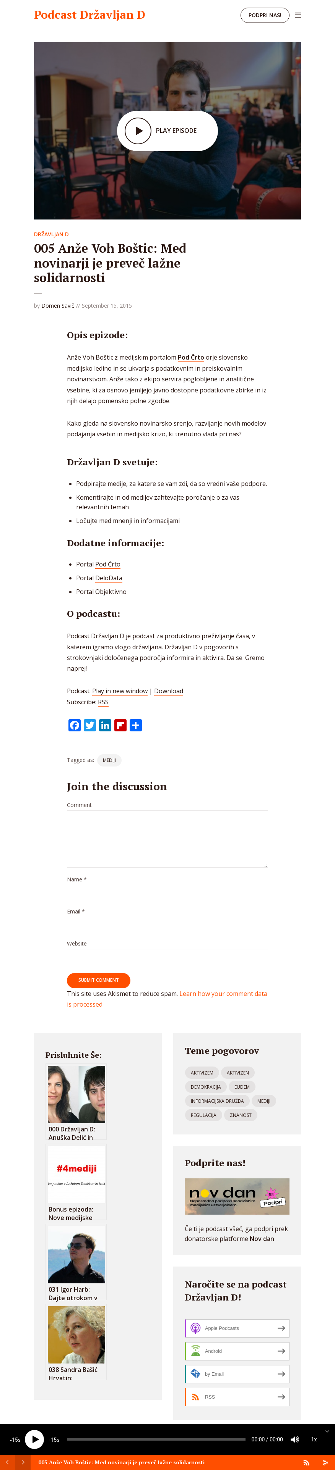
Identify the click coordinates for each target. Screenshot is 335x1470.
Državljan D (51, 234)
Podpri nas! (265, 15)
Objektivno (111, 591)
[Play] (34, 1439)
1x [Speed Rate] (314, 1439)
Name (77, 879)
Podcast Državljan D (89, 14)
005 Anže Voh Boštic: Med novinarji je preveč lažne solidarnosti (121, 1462)
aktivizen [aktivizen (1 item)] (238, 1073)
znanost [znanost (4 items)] (241, 1115)
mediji (109, 760)
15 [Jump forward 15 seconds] (53, 1440)
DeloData (108, 578)
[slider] (156, 1439)
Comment (79, 805)
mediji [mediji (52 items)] (263, 1101)
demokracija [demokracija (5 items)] (206, 1087)
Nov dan (262, 1238)
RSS (103, 702)
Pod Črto (107, 564)
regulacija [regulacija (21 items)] (203, 1115)
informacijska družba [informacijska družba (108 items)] (217, 1101)
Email (76, 911)
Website (77, 944)
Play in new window (120, 691)
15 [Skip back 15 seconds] (15, 1440)
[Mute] (294, 1439)
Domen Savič (57, 305)
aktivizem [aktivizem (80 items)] (202, 1073)
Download (168, 691)
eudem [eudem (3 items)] (242, 1087)
